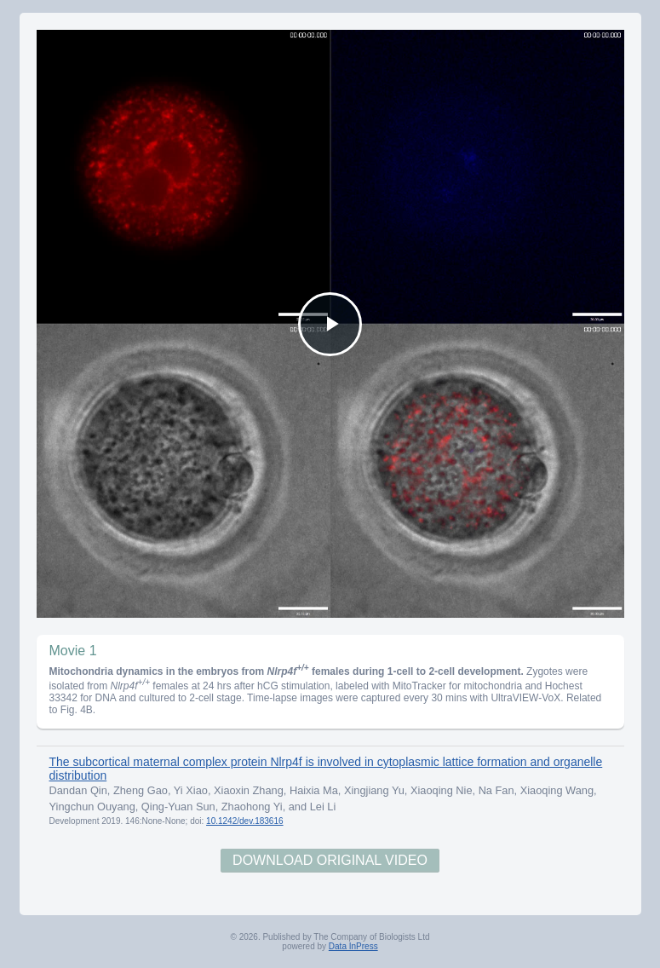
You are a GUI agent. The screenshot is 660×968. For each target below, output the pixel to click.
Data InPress (353, 946)
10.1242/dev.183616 (244, 821)
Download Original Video (330, 860)
